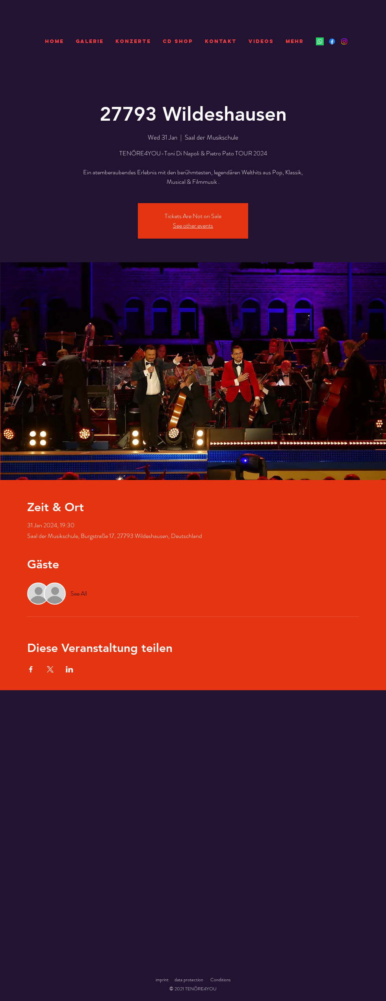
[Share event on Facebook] (31, 669)
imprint (162, 979)
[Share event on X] (50, 669)
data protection (188, 979)
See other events (193, 225)
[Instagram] (344, 41)
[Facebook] (332, 41)
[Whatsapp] (320, 41)
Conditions (220, 979)
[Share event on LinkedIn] (69, 669)
